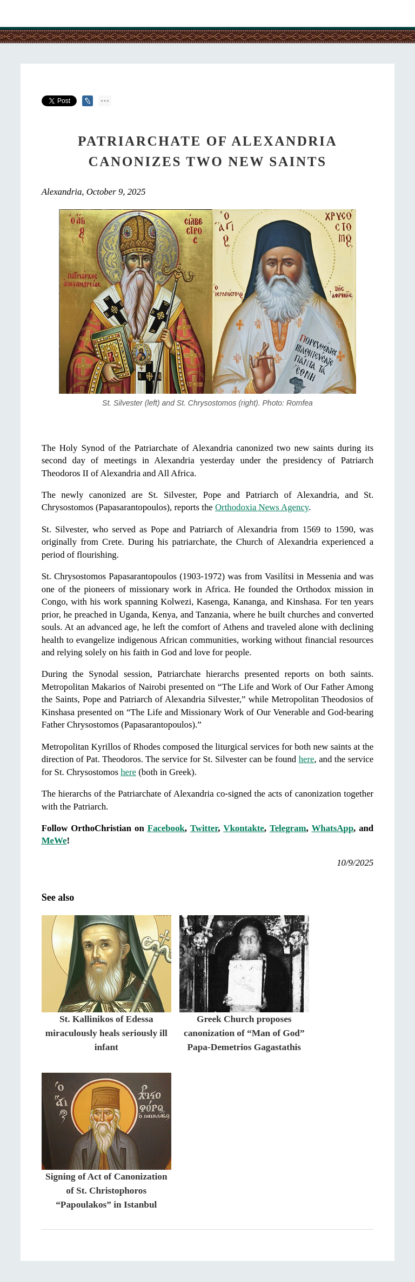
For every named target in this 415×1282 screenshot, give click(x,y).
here (306, 759)
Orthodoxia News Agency (262, 507)
